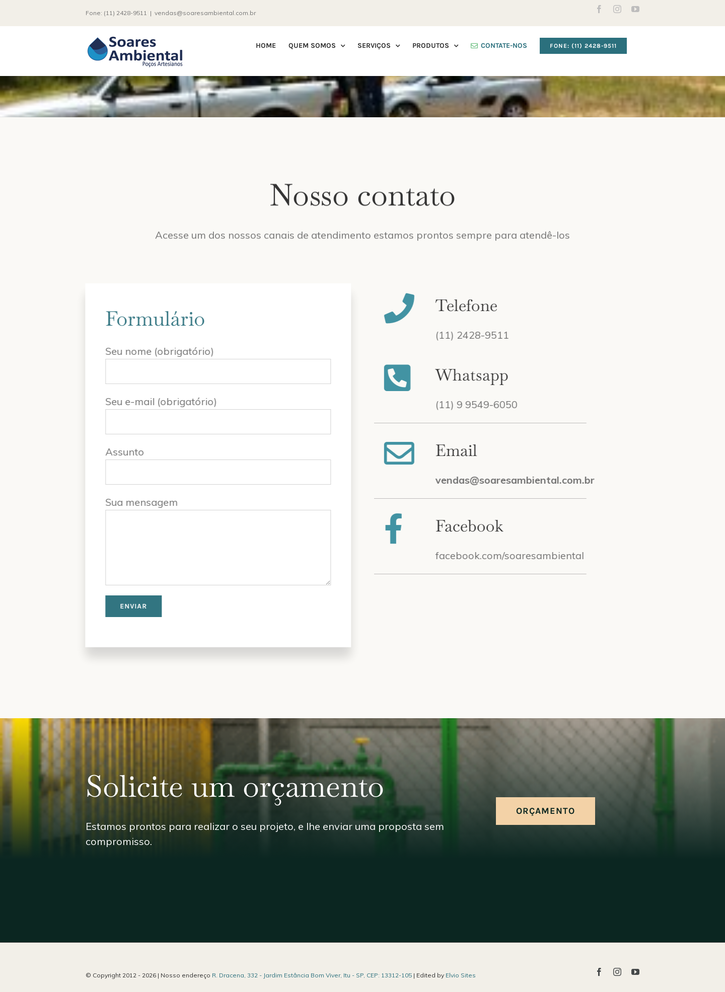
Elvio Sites (461, 975)
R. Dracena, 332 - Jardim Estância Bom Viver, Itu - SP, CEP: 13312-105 (312, 975)
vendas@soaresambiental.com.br (205, 13)
